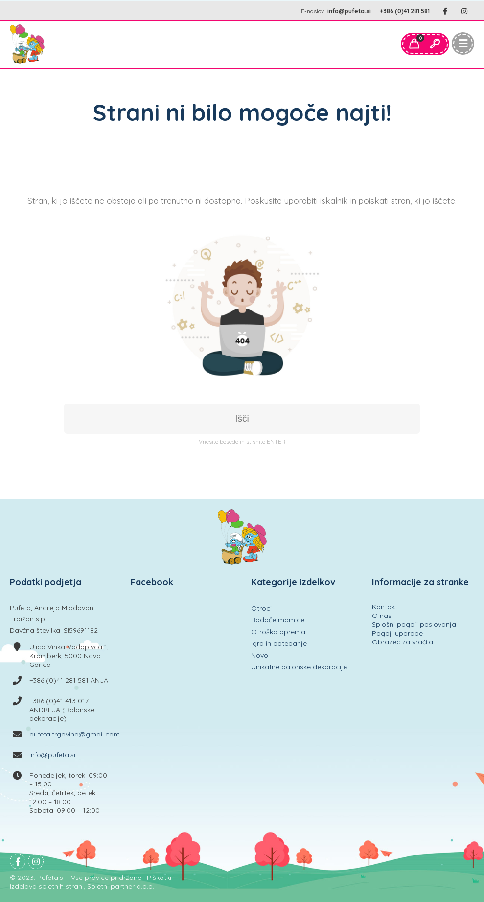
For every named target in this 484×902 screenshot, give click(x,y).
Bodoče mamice (277, 620)
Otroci (261, 608)
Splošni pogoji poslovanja (414, 624)
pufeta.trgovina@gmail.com (74, 734)
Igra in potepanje (279, 643)
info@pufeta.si (349, 11)
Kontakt (384, 606)
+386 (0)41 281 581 (405, 11)
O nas (382, 615)
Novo (259, 655)
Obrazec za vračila (402, 642)
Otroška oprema (278, 631)
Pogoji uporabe (397, 633)
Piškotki (159, 877)
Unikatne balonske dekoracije (299, 667)
